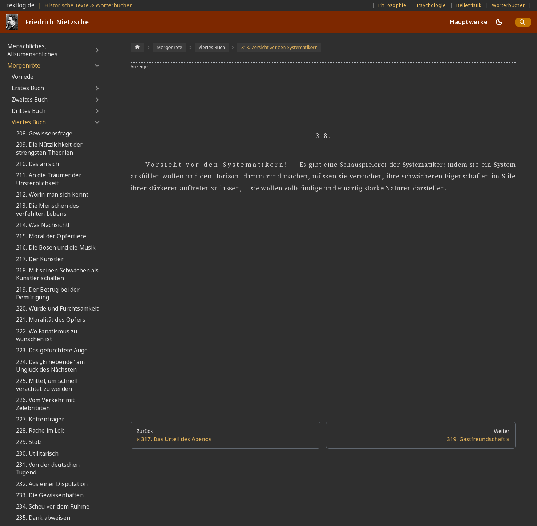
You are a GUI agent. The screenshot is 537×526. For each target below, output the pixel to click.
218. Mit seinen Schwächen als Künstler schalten (57, 274)
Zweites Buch (30, 100)
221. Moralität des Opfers (50, 320)
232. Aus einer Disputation (52, 484)
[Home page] (137, 47)
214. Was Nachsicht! (42, 225)
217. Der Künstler (40, 259)
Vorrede (22, 77)
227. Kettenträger (40, 419)
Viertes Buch (29, 122)
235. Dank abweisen (43, 518)
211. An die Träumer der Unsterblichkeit (48, 179)
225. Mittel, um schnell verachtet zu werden (46, 385)
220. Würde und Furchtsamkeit (57, 308)
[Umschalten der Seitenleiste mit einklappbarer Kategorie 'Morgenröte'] (97, 66)
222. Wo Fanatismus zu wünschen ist (46, 335)
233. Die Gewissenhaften (50, 495)
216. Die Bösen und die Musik (56, 247)
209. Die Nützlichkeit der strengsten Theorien (49, 149)
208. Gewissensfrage (44, 133)
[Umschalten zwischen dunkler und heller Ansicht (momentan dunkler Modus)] (499, 22)
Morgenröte (24, 65)
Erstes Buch (28, 88)
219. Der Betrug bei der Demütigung (48, 294)
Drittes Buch (28, 111)
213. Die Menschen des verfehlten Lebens (47, 210)
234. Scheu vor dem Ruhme (52, 506)
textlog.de (21, 5)
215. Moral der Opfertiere (51, 236)
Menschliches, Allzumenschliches (32, 50)
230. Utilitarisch (37, 453)
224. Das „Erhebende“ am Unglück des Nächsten (50, 366)
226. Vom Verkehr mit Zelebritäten (45, 404)
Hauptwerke (469, 22)
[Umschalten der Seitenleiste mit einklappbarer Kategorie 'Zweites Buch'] (97, 100)
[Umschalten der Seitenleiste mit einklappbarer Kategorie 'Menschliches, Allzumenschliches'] (97, 50)
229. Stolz (29, 442)
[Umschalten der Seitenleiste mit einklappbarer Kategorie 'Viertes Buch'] (97, 122)
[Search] (523, 22)
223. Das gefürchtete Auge (52, 350)
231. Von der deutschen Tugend (48, 469)
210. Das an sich (37, 164)
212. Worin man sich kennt (52, 194)
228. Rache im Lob (40, 430)
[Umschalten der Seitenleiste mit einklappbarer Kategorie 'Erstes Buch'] (97, 88)
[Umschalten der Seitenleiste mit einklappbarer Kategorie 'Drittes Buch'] (97, 111)
